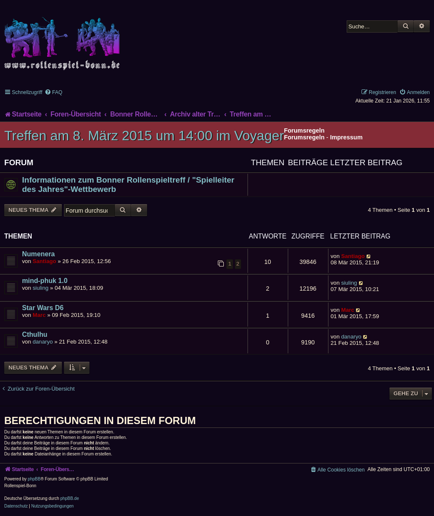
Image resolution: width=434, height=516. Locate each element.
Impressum (346, 137)
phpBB (34, 479)
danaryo (43, 341)
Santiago (44, 261)
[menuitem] (53, 92)
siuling (40, 288)
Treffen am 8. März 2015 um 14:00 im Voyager (144, 135)
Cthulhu (34, 334)
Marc (39, 315)
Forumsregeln (304, 137)
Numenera (38, 254)
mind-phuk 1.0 (44, 280)
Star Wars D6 (43, 307)
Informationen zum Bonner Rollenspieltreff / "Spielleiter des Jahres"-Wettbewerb (128, 184)
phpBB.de (69, 498)
